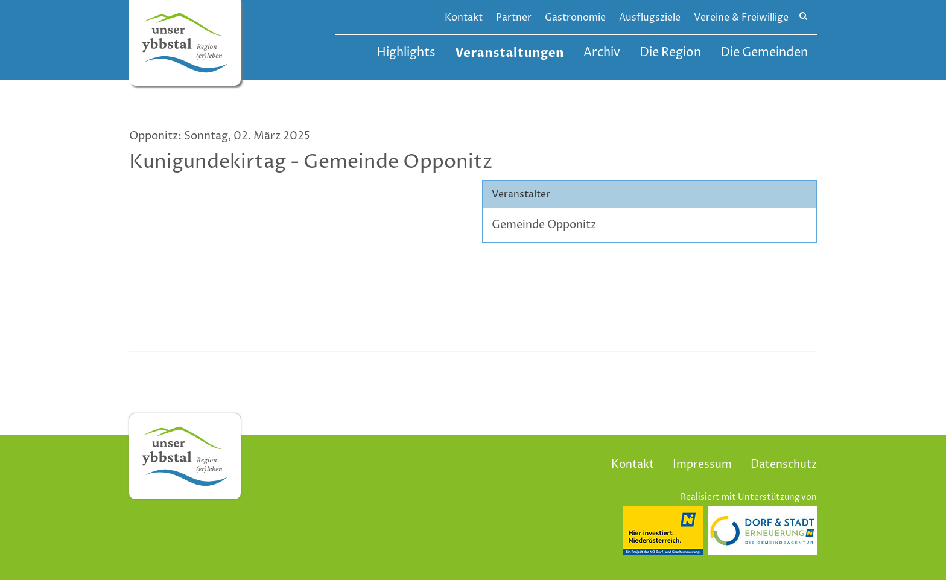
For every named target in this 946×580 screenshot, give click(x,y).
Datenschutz (784, 464)
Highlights (406, 53)
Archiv (601, 53)
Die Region (670, 53)
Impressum (702, 464)
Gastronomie (575, 17)
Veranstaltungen (509, 53)
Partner (514, 17)
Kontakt (464, 17)
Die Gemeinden (764, 53)
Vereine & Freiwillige (741, 17)
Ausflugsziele (650, 17)
